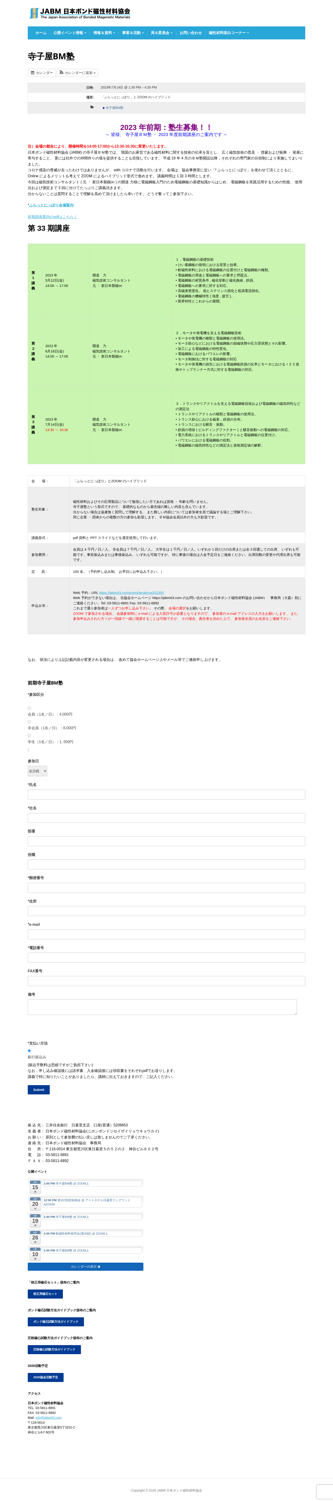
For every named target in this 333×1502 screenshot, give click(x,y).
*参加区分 (36, 695)
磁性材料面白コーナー (227, 33)
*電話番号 (36, 948)
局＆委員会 (160, 33)
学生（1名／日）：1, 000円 (50, 742)
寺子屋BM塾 (113, 108)
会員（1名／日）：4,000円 (50, 714)
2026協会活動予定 (44, 1376)
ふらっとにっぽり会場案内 (51, 205)
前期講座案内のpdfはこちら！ (52, 217)
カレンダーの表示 (85, 1266)
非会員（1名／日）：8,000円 (52, 728)
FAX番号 (35, 971)
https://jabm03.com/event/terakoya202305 (131, 593)
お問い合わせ (191, 33)
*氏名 (32, 785)
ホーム (40, 33)
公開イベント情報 (68, 33)
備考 (31, 994)
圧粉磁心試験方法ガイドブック (52, 1349)
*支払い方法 (38, 1043)
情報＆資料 (102, 33)
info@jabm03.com (48, 1417)
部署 (31, 831)
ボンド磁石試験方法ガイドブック (54, 1321)
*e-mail (34, 924)
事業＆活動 (131, 33)
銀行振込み (37, 1057)
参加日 (33, 761)
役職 (31, 855)
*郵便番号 (36, 878)
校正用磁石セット (44, 1294)
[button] (77, 73)
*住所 (32, 901)
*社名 (32, 808)
